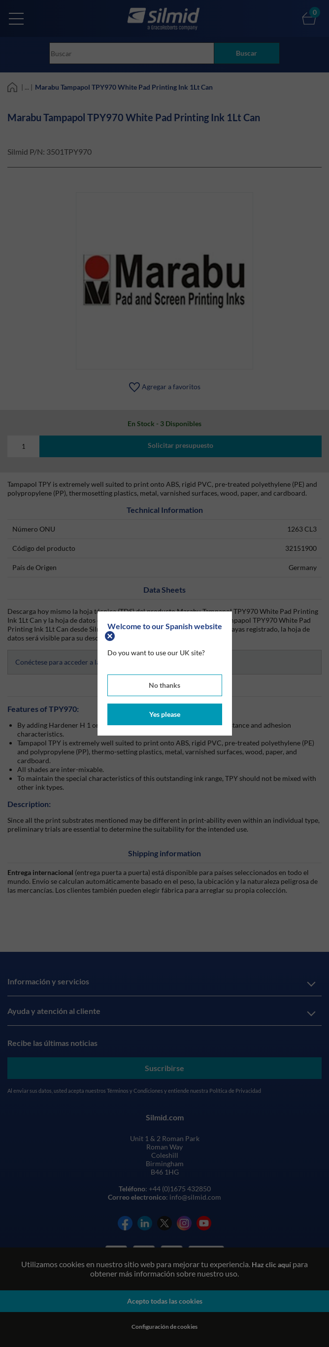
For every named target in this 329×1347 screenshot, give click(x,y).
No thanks (164, 685)
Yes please (164, 714)
